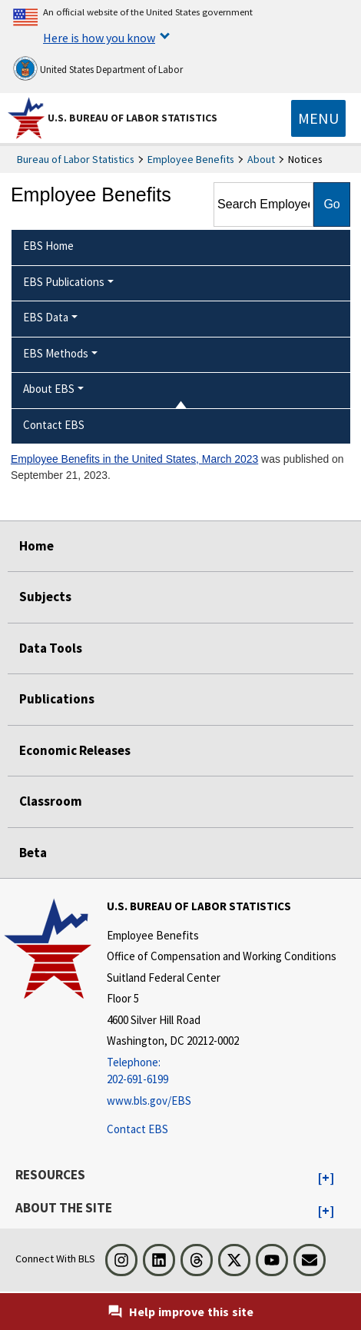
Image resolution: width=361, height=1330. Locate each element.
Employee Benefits (190, 159)
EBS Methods (55, 353)
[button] (326, 1178)
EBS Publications (63, 281)
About (261, 159)
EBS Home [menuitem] (48, 245)
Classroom (50, 801)
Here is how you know (99, 37)
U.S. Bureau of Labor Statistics (132, 118)
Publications (56, 698)
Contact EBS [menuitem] (53, 424)
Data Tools (50, 648)
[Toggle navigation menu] (318, 118)
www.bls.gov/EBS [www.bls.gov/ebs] (149, 1100)
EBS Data (45, 317)
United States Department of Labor (98, 68)
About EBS (49, 388)
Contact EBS (137, 1129)
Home (36, 545)
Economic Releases (75, 750)
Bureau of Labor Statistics (75, 159)
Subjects (45, 596)
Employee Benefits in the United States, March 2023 (134, 459)
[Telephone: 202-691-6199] (221, 1071)
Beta (33, 852)
